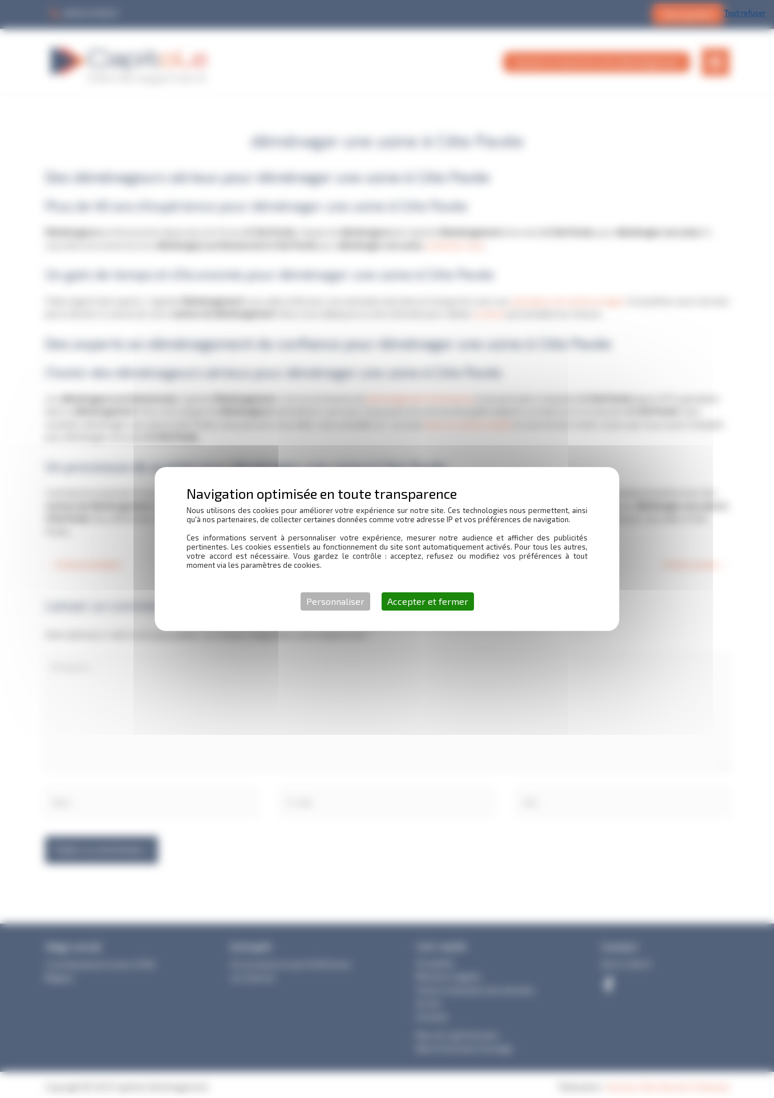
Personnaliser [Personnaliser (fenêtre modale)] (335, 601)
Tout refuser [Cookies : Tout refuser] (744, 13)
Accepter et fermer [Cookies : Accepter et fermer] (427, 601)
